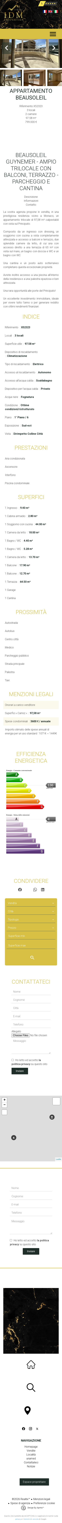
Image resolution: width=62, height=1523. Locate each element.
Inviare (20, 1071)
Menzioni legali (41, 1499)
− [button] (4, 1105)
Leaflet (58, 1159)
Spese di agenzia (20, 1503)
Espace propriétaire (34, 1481)
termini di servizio (31, 1519)
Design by (35, 1508)
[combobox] (31, 903)
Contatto (31, 204)
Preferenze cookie (44, 1503)
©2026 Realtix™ (21, 1499)
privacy (18, 1519)
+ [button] (4, 1100)
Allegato (16, 1031)
